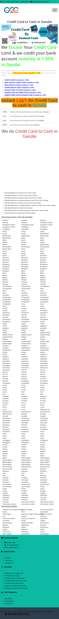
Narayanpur (7, 418)
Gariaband (43, 310)
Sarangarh (24, 480)
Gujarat (23, 516)
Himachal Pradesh (9, 518)
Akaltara (5, 220)
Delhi (42, 514)
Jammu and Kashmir (28, 518)
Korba (5, 385)
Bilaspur (43, 277)
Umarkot (43, 497)
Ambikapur (25, 227)
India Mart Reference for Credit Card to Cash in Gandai (21, 195)
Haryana (43, 516)
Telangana (24, 532)
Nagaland (6, 527)
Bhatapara (6, 264)
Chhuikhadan (7, 286)
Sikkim (42, 529)
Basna (23, 249)
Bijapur (5, 275)
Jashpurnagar (7, 341)
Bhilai (23, 271)
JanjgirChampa (45, 332)
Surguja (24, 491)
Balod (23, 238)
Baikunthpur (44, 234)
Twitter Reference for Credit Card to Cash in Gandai (20, 213)
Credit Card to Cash (12, 576)
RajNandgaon (7, 462)
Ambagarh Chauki (46, 223)
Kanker (5, 352)
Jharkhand (43, 518)
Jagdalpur (24, 326)
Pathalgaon (6, 440)
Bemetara (43, 256)
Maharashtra (44, 523)
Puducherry (44, 527)
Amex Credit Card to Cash (15, 583)
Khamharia (44, 365)
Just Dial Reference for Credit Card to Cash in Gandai (20, 193)
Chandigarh (44, 512)
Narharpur (44, 420)
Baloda (5, 242)
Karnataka (6, 521)
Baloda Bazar (44, 245)
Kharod (23, 370)
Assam (5, 512)
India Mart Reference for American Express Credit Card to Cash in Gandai (26, 200)
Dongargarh (44, 299)
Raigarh (5, 451)
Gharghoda (6, 319)
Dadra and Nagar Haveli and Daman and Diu (29, 514)
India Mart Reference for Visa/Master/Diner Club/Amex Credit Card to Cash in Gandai (30, 205)
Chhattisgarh (7, 514)
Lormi (4, 407)
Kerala (23, 521)
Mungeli (24, 414)
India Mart (9, 601)
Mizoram (43, 525)
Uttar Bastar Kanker (28, 502)
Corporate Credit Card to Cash (16, 581)
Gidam (42, 321)
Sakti (4, 473)
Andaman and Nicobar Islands (11, 510)
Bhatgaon (43, 267)
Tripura (42, 532)
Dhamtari (24, 293)
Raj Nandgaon (26, 458)
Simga (42, 486)
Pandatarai (6, 429)
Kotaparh (6, 396)
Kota (22, 392)
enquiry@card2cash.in (41, 2)
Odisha (23, 527)
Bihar (23, 512)
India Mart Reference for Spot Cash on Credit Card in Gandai (23, 203)
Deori (42, 288)
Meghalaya (25, 525)
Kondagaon (25, 381)
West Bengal (44, 534)
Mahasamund (45, 409)
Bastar (5, 253)
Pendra (42, 442)
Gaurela (24, 315)
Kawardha (24, 359)
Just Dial (9, 599)
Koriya (42, 387)
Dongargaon (7, 297)
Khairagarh (6, 363)
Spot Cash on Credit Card (14, 573)
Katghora (43, 354)
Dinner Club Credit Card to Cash (17, 588)
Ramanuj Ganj (45, 464)
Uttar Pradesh (7, 534)
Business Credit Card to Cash (16, 586)
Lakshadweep (7, 523)
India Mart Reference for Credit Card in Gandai (18, 208)
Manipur (5, 525)
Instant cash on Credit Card (15, 578)
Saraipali (43, 475)
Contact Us (9, 563)
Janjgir (5, 330)
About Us (9, 560)
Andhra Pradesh (26, 510)
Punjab (5, 529)
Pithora (23, 447)
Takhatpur (6, 495)
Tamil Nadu (6, 532)
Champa (24, 282)
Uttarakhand (25, 534)
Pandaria (24, 425)
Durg (23, 304)
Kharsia (5, 374)
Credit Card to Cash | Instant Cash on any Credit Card (36, 612)
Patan (23, 436)
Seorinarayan (7, 484)
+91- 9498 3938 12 (9, 2)
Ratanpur (24, 469)
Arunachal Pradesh (46, 510)
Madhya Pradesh (27, 523)
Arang (5, 231)
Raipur (42, 453)
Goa (4, 516)
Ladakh (42, 521)
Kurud (23, 403)
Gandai (5, 308)
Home (8, 558)
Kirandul (43, 376)
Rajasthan (24, 529)
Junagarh (43, 343)
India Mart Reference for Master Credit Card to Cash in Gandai (23, 198)
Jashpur (24, 337)
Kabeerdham (25, 348)
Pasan (42, 431)
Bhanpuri (24, 260)
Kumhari (43, 398)
